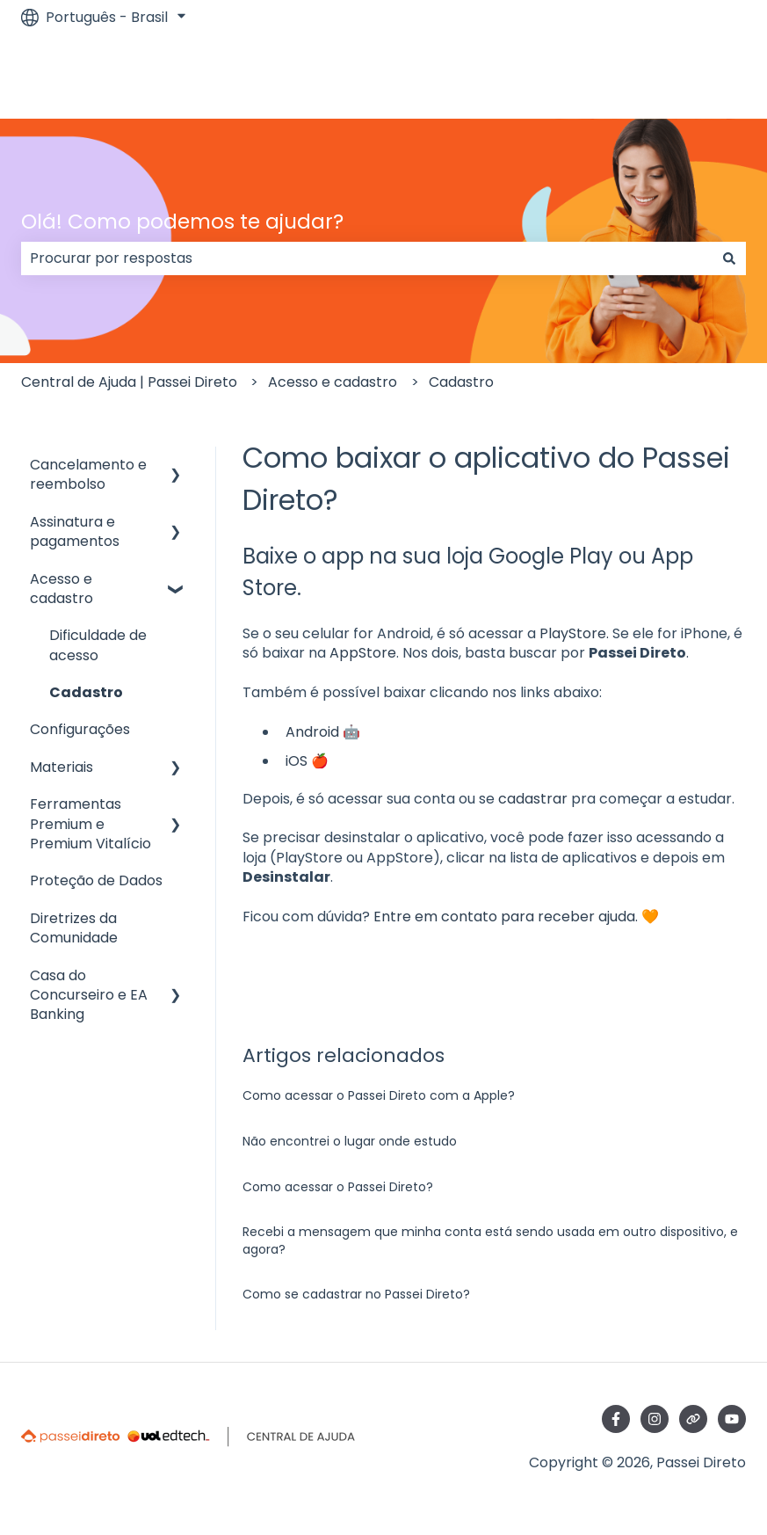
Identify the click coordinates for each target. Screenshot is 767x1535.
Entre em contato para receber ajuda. (505, 916)
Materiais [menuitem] (61, 767)
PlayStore (572, 633)
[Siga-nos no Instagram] (654, 1419)
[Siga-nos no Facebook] (616, 1419)
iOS (297, 761)
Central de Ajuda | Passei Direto (129, 382)
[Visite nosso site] (693, 1419)
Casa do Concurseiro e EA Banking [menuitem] (89, 995)
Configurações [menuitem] (80, 729)
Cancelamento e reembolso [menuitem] (88, 474)
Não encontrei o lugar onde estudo (349, 1141)
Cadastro (461, 382)
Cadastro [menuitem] (86, 692)
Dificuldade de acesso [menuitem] (98, 645)
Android (312, 732)
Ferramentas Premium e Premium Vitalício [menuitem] (90, 824)
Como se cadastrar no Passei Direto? (356, 1294)
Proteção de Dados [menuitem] (96, 880)
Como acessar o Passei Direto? (337, 1187)
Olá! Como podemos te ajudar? (182, 221)
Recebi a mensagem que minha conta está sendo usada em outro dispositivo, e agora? (490, 1240)
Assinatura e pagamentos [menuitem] (74, 531)
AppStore (362, 653)
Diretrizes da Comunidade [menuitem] (74, 928)
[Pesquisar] (729, 258)
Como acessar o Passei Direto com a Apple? (378, 1095)
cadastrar (533, 799)
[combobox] (367, 258)
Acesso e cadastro (332, 382)
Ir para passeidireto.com (643, 76)
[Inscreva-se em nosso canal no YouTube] (732, 1419)
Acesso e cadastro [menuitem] (61, 588)
